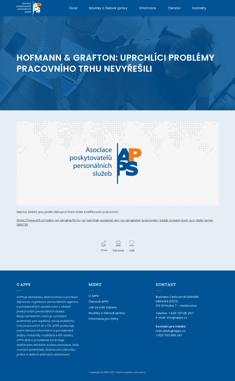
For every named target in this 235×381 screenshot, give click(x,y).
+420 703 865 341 (169, 335)
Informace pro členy (103, 319)
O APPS (93, 296)
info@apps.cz (177, 318)
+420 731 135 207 (180, 313)
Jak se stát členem (102, 307)
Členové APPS (98, 301)
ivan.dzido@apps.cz (171, 331)
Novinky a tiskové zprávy (106, 313)
